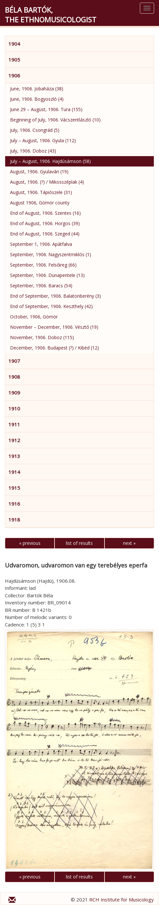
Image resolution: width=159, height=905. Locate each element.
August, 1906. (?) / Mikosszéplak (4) (47, 182)
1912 (14, 440)
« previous (30, 543)
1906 (14, 75)
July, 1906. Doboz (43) (33, 151)
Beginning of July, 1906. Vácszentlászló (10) (55, 120)
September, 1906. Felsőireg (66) (43, 265)
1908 (14, 376)
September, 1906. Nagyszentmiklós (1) (50, 254)
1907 (14, 361)
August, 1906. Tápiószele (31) (41, 192)
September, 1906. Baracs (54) (41, 285)
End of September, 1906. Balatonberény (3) (55, 296)
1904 (14, 43)
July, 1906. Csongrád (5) (34, 130)
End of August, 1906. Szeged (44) (45, 234)
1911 (14, 424)
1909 (14, 392)
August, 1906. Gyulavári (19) (39, 171)
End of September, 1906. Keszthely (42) (51, 306)
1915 (14, 488)
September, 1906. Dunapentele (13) (47, 275)
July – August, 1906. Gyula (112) (43, 140)
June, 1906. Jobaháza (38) (36, 89)
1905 (14, 59)
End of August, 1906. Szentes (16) (45, 213)
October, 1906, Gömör (34, 317)
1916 (14, 503)
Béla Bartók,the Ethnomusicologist (50, 14)
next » (129, 543)
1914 (14, 472)
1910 (14, 408)
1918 (14, 519)
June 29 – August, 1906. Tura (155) (46, 109)
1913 (14, 456)
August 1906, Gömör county (39, 203)
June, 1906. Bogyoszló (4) (37, 99)
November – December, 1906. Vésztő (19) (54, 327)
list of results (79, 543)
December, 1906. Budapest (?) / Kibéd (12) (54, 348)
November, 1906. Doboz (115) (42, 337)
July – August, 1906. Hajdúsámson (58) (50, 161)
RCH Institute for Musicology (121, 899)
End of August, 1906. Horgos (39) (45, 223)
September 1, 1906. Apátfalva (41, 244)
